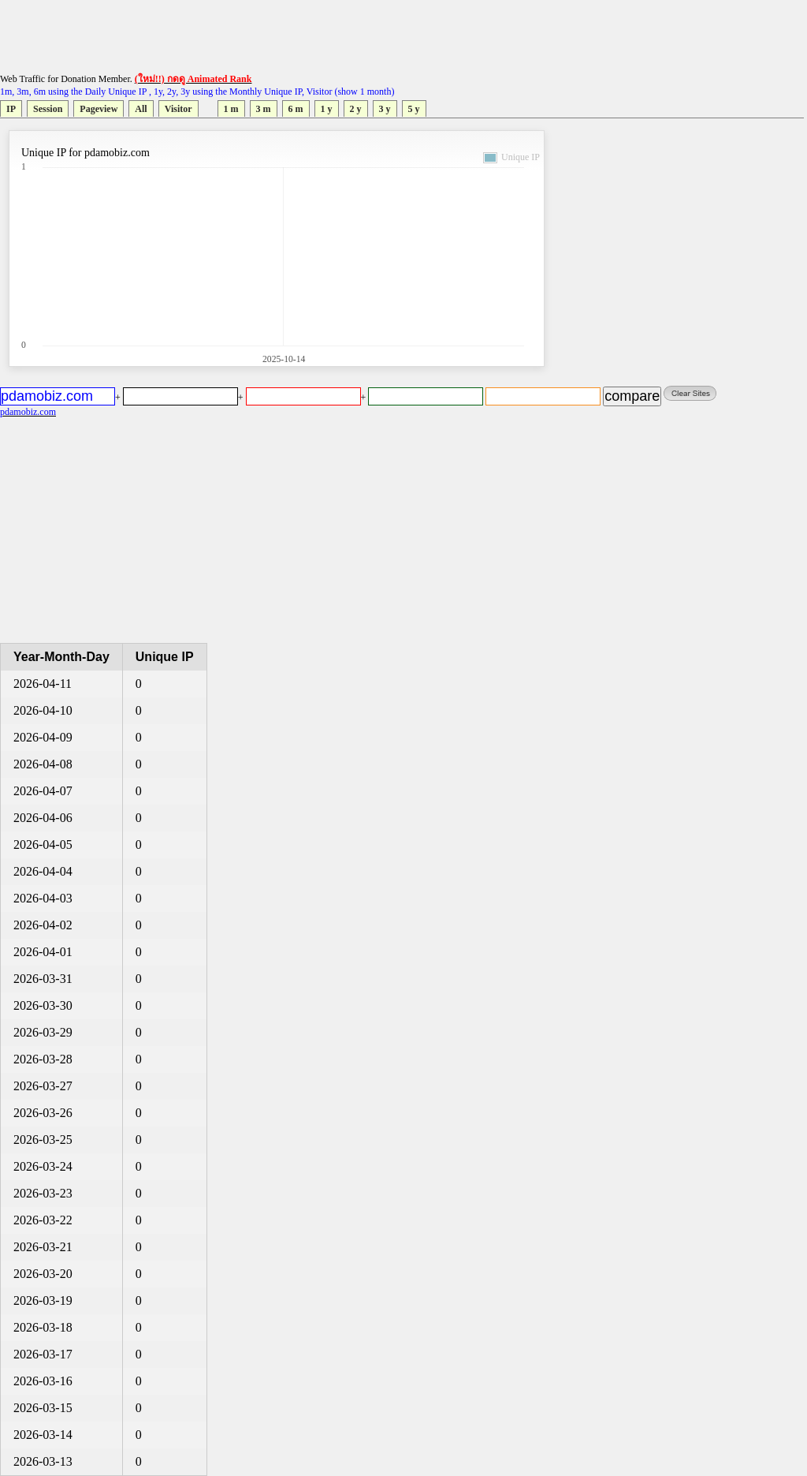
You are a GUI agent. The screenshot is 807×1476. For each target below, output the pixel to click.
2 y (356, 108)
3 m (263, 108)
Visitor (178, 108)
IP (11, 108)
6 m (295, 108)
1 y (327, 108)
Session (47, 108)
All (141, 108)
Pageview (98, 108)
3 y (385, 108)
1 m (231, 108)
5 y (414, 108)
